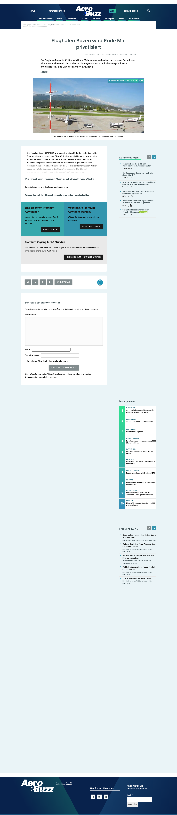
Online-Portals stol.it (88, 153)
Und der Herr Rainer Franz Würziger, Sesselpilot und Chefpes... (138, 545)
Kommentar (31, 315)
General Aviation (45, 19)
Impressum (60, 783)
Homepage (27, 25)
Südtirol (132, 54)
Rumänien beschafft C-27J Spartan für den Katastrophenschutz (138, 193)
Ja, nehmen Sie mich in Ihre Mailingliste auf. (46, 361)
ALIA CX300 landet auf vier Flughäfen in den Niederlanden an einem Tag (138, 183)
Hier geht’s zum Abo (91, 226)
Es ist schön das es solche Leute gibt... (137, 578)
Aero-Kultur (134, 19)
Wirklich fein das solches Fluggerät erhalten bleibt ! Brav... (138, 568)
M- (128, 178)
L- (128, 205)
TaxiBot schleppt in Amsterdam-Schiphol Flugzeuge (136, 211)
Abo (112, 11)
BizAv (59, 19)
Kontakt (69, 783)
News (32, 11)
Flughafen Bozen (119, 54)
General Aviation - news (123, 80)
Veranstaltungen (56, 11)
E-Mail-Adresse (32, 355)
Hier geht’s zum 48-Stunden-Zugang (83, 257)
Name (28, 349)
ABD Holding (89, 54)
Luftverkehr (72, 19)
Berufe (121, 19)
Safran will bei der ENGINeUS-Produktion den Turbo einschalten (136, 165)
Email (130, 795)
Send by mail (63, 282)
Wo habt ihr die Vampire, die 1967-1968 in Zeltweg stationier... (139, 557)
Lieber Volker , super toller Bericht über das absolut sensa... (139, 536)
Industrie (96, 19)
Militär (84, 19)
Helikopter (109, 19)
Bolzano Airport (104, 54)
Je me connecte (50, 229)
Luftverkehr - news (39, 25)
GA (128, 169)
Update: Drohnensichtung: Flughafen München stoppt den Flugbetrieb (137, 202)
